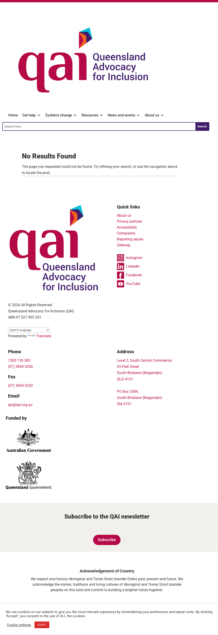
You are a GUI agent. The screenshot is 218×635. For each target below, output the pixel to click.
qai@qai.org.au (20, 405)
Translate (39, 336)
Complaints (126, 233)
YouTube (128, 283)
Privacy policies (129, 221)
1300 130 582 (19, 360)
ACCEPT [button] (42, 624)
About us (154, 115)
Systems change (61, 115)
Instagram (129, 257)
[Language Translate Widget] (29, 330)
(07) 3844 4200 (20, 366)
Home (13, 115)
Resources (92, 115)
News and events (124, 115)
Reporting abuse (130, 239)
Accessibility (127, 227)
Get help (31, 115)
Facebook (129, 275)
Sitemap (123, 245)
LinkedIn (128, 266)
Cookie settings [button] (19, 625)
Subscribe (107, 539)
